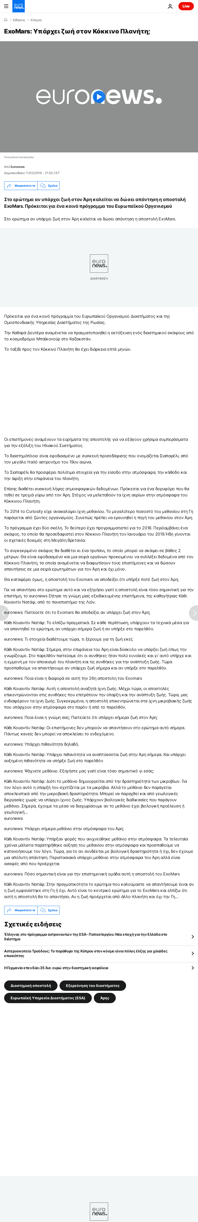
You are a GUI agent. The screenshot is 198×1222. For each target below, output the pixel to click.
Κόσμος (36, 20)
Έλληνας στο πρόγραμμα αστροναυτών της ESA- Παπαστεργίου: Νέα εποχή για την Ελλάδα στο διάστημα (85, 936)
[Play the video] (99, 96)
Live (186, 6)
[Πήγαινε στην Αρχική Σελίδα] (18, 6)
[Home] (5, 20)
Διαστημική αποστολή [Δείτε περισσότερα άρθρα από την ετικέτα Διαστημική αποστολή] (31, 985)
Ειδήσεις (19, 20)
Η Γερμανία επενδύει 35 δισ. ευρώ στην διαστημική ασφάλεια (56, 968)
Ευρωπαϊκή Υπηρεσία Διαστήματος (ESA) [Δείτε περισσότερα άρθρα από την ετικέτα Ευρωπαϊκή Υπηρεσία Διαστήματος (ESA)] (48, 998)
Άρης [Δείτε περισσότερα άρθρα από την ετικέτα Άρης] (104, 998)
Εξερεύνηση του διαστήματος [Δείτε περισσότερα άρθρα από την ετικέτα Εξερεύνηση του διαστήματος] (93, 985)
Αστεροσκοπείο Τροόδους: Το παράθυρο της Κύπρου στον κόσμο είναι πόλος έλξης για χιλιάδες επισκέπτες (85, 953)
